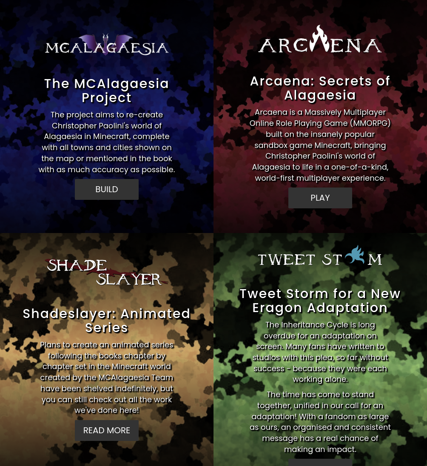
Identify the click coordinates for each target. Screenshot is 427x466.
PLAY (320, 198)
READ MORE (107, 430)
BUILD (106, 189)
